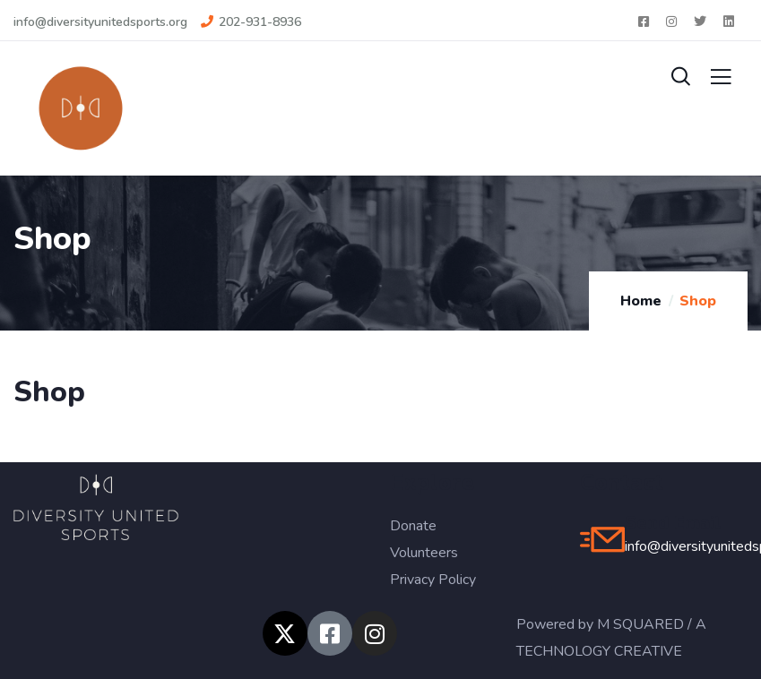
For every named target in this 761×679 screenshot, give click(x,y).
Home (641, 301)
